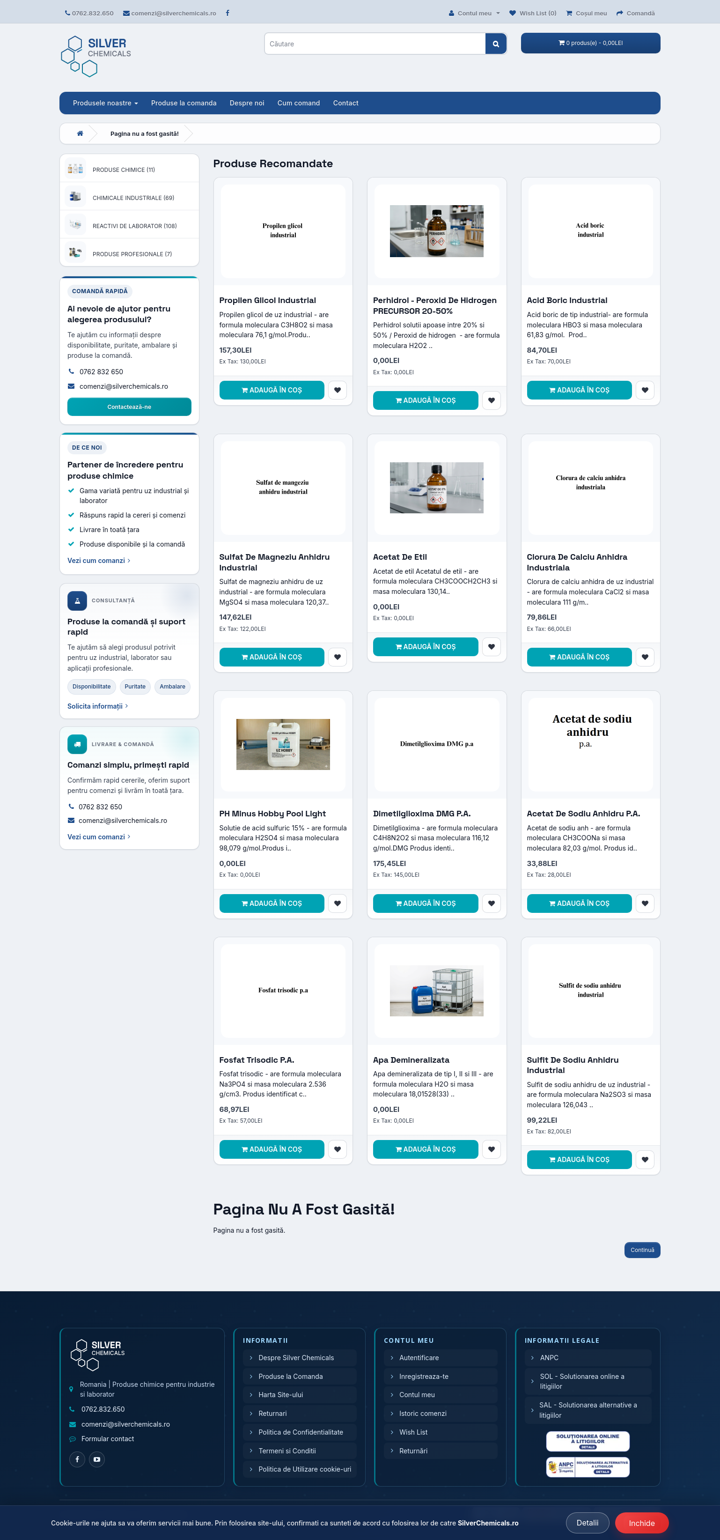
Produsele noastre (105, 103)
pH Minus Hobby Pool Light (273, 813)
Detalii (588, 1522)
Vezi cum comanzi (98, 560)
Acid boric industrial (567, 300)
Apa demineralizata (411, 1059)
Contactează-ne (129, 406)
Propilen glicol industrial (268, 300)
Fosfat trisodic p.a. (257, 1059)
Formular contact (107, 1439)
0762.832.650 (93, 13)
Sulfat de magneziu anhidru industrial (275, 562)
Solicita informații (97, 706)
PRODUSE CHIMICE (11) (124, 169)
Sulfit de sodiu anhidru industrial (573, 1065)
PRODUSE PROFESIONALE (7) (132, 254)
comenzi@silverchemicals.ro (173, 13)
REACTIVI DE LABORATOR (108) (135, 226)
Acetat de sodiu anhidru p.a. (583, 813)
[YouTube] (97, 1459)
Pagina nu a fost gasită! (144, 133)
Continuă (642, 1249)
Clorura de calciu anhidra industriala (577, 562)
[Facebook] (77, 1459)
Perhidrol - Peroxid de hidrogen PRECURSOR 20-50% (435, 305)
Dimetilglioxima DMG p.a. (422, 813)
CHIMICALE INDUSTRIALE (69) (134, 197)
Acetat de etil (400, 556)
